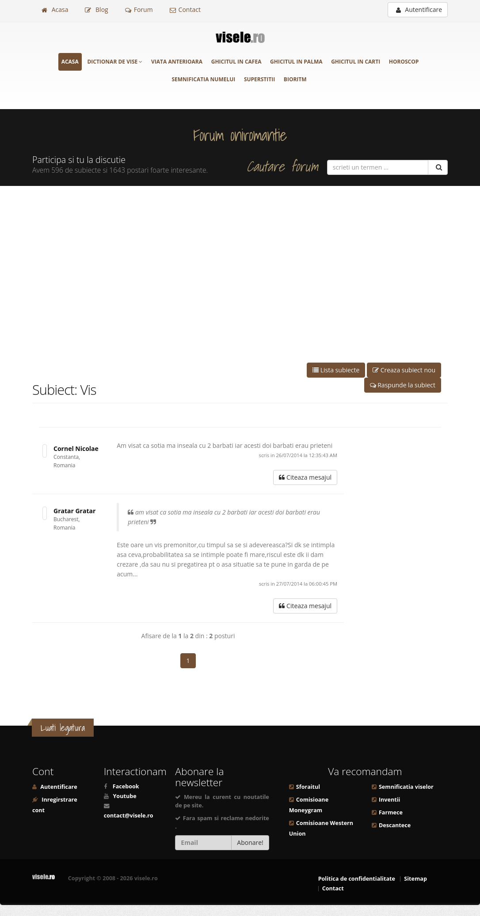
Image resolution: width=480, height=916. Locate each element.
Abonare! (250, 842)
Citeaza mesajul (305, 477)
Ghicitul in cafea (236, 61)
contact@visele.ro (128, 815)
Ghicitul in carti (355, 61)
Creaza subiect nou (404, 370)
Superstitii (259, 79)
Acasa (55, 9)
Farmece (391, 812)
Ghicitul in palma (296, 61)
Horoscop (404, 61)
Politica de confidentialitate (356, 878)
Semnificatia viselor (406, 787)
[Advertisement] (240, 274)
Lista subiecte (335, 370)
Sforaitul (308, 787)
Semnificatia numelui (203, 79)
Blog (96, 9)
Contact (185, 9)
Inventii (389, 799)
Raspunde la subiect (402, 385)
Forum (139, 9)
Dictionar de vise (114, 61)
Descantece (395, 825)
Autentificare (419, 9)
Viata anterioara (176, 61)
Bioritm (295, 79)
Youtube (124, 796)
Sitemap (415, 878)
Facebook (126, 786)
